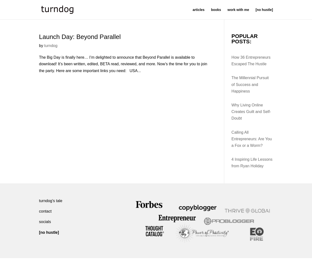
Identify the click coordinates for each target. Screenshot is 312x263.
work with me (238, 10)
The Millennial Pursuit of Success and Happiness (250, 84)
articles (199, 10)
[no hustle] (264, 10)
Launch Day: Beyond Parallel (80, 36)
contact (45, 211)
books (216, 10)
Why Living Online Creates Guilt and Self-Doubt (251, 111)
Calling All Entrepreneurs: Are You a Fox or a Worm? (252, 139)
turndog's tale (50, 201)
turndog (50, 46)
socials (45, 222)
